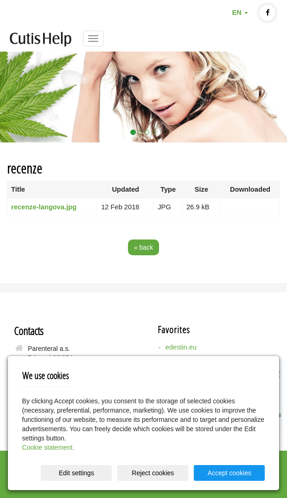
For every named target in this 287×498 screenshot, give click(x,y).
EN (240, 12)
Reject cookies (153, 473)
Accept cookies (229, 473)
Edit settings (76, 473)
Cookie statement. (48, 447)
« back (143, 247)
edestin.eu (181, 347)
